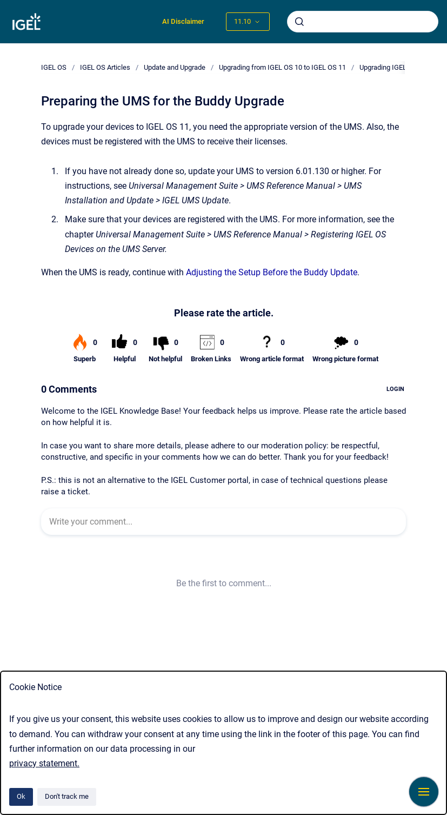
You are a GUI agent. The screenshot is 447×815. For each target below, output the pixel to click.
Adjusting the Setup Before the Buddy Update (271, 272)
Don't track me (67, 796)
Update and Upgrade (174, 67)
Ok (21, 796)
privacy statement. (44, 763)
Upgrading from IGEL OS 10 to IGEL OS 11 (282, 67)
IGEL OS (53, 67)
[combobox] (363, 21)
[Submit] (299, 21)
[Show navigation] (423, 791)
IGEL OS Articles (105, 67)
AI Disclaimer (183, 21)
